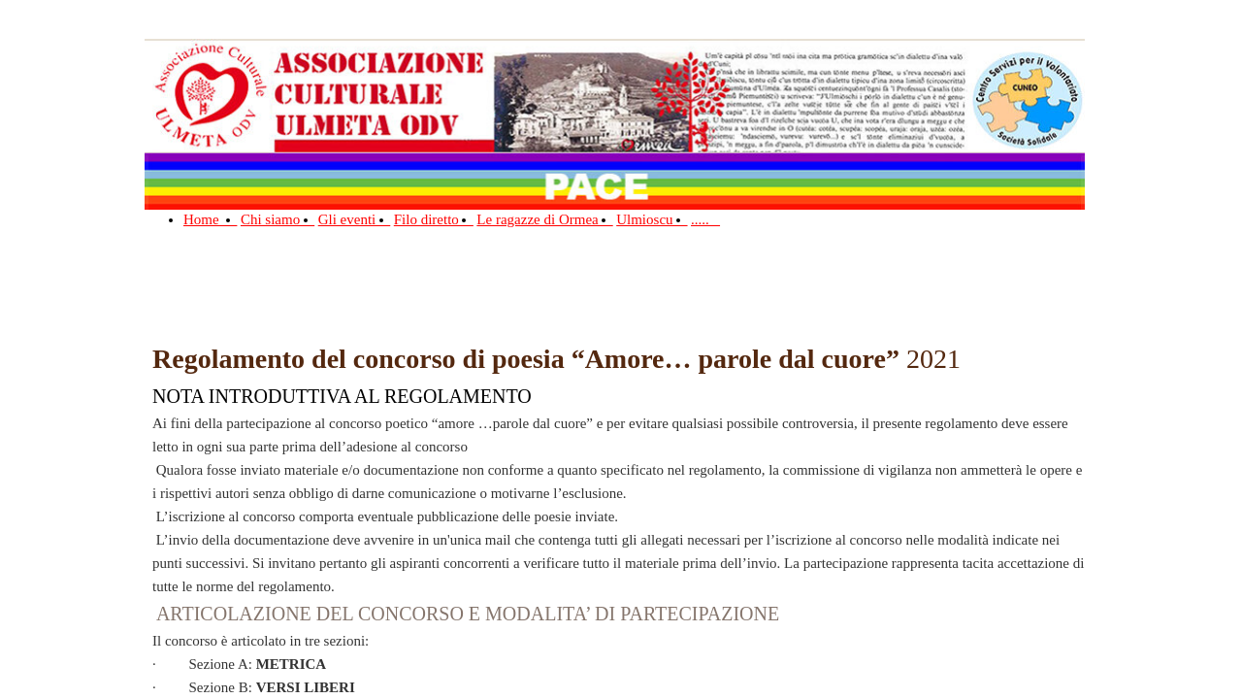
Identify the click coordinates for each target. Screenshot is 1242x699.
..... (705, 219)
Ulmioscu (651, 219)
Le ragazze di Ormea (544, 219)
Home (210, 219)
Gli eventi (354, 219)
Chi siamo (277, 219)
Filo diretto (434, 219)
